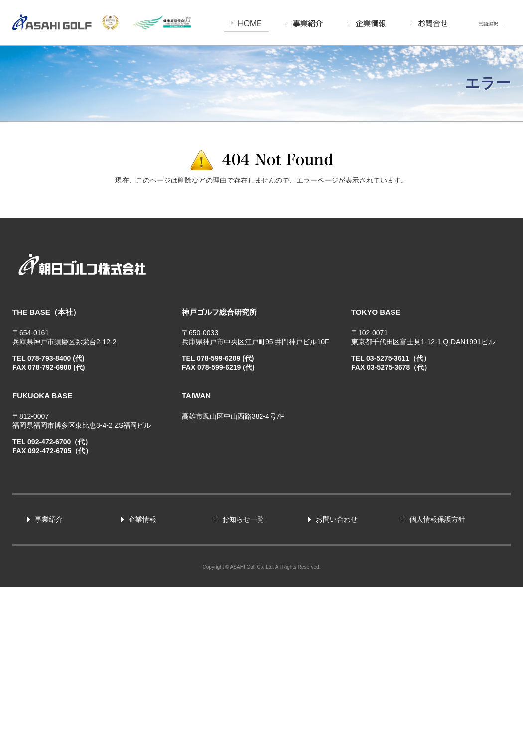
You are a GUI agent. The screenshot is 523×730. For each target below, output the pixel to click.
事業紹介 (49, 661)
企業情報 (142, 661)
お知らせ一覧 (243, 661)
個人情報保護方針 (437, 661)
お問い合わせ (337, 661)
